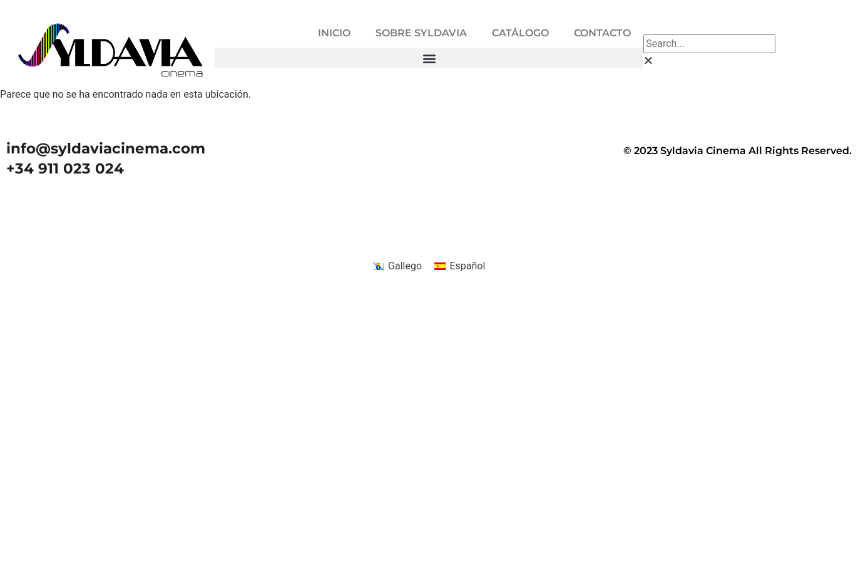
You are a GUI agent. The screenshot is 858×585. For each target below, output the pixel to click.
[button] (429, 58)
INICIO (334, 33)
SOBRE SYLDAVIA (421, 33)
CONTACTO (602, 33)
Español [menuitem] (467, 266)
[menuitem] (397, 266)
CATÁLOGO (520, 33)
